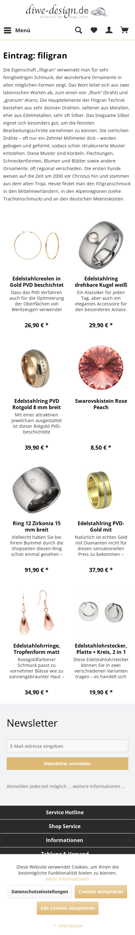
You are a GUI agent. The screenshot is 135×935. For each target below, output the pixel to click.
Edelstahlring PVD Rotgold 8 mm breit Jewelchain (36, 404)
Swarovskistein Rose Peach (101, 404)
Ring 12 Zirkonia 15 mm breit (37, 526)
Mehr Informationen (67, 879)
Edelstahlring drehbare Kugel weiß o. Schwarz (101, 281)
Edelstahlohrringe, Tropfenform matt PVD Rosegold (36, 649)
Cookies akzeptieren (101, 892)
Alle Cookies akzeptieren (68, 908)
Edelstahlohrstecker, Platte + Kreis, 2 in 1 (101, 649)
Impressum (67, 926)
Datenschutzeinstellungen (39, 892)
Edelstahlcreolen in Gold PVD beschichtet (37, 281)
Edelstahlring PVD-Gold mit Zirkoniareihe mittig (100, 526)
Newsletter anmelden (67, 763)
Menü (17, 29)
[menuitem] (17, 30)
